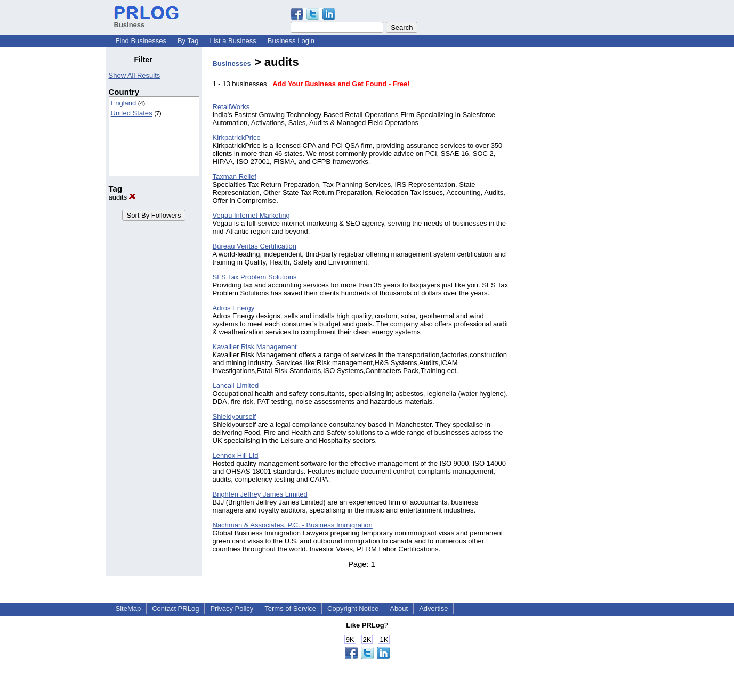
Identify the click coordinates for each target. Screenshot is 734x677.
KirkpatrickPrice (237, 138)
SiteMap (128, 609)
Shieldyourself (234, 416)
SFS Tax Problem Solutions (255, 277)
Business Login (291, 41)
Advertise (433, 609)
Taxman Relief (234, 176)
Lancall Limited (236, 386)
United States (131, 113)
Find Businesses (141, 41)
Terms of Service (290, 609)
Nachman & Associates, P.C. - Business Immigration (293, 525)
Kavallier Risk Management (255, 347)
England (123, 103)
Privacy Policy (231, 609)
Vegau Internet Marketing (251, 215)
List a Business (232, 41)
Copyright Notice (352, 609)
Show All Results (134, 75)
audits (122, 197)
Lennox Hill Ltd (236, 455)
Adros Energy (234, 308)
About (399, 609)
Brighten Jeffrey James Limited (260, 494)
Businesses (232, 64)
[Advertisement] (573, 215)
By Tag (188, 41)
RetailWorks (231, 107)
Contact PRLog (175, 609)
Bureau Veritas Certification (255, 246)
